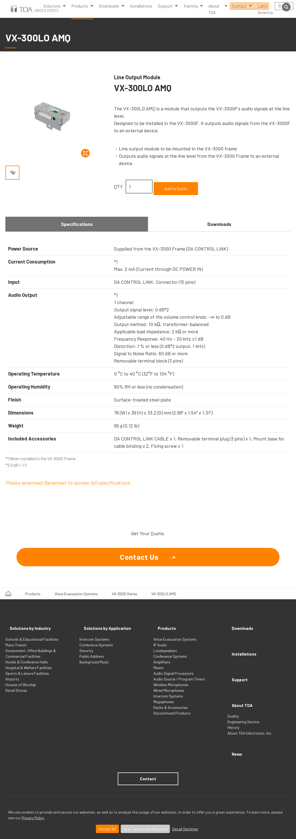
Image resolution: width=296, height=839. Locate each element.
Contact (148, 758)
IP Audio (160, 650)
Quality (233, 701)
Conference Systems (96, 650)
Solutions (51, 11)
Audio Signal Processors (173, 678)
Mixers (158, 673)
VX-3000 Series (124, 603)
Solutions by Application (109, 635)
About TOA (214, 14)
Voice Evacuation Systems (76, 603)
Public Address (91, 661)
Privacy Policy (33, 817)
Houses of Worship (20, 690)
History (233, 712)
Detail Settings (185, 829)
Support (237, 673)
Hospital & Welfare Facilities (28, 673)
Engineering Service (243, 707)
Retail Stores (16, 695)
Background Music (94, 667)
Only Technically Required (145, 829)
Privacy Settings (74, 791)
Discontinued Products (172, 718)
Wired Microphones (168, 695)
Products (79, 11)
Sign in (284, 5)
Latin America (265, 14)
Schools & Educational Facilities (31, 644)
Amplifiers (161, 667)
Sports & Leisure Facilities (27, 678)
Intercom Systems (94, 644)
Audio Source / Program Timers (179, 684)
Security (86, 656)
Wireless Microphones (171, 690)
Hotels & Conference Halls (26, 667)
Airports (12, 684)
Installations (141, 11)
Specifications (77, 221)
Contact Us (139, 561)
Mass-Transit (16, 650)
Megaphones (163, 707)
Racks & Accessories (170, 712)
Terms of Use (16, 791)
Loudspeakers (165, 656)
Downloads (109, 11)
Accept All (107, 829)
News (234, 736)
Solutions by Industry (31, 635)
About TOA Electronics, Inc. (249, 718)
